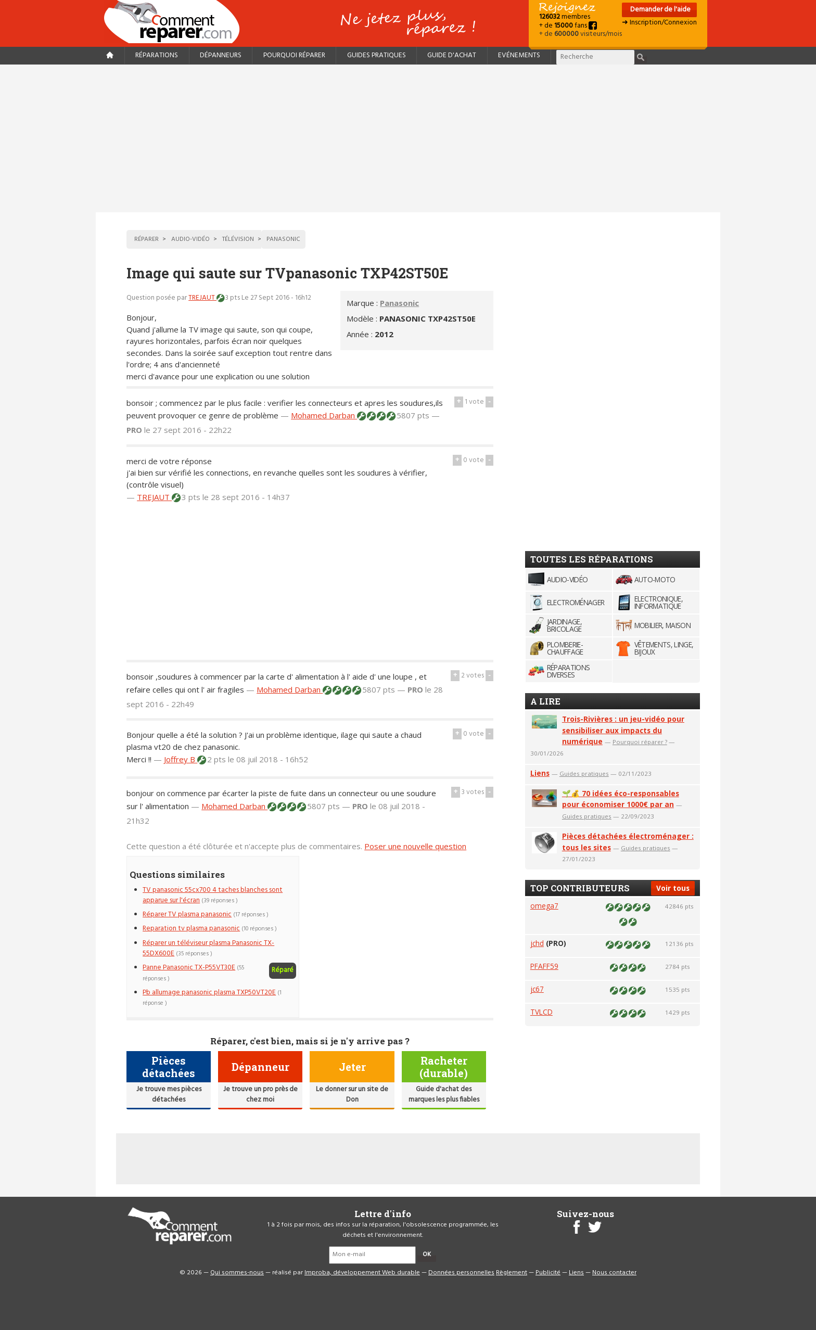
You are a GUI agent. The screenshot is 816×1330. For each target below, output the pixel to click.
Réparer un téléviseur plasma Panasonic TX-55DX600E (208, 948)
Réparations (156, 55)
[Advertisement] (408, 138)
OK (427, 1254)
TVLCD (541, 1012)
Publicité (548, 1273)
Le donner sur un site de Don (352, 1094)
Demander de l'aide (660, 9)
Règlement (511, 1273)
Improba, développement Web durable (362, 1273)
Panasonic (399, 303)
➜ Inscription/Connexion (659, 22)
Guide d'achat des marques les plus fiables (444, 1094)
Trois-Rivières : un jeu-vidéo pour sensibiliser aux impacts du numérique (623, 730)
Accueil (176, 21)
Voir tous (673, 888)
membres (564, 16)
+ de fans (568, 25)
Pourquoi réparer (294, 55)
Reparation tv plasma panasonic (191, 928)
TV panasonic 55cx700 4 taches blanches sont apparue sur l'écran (213, 895)
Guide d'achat (451, 55)
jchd (537, 943)
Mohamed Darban (324, 415)
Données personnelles (461, 1273)
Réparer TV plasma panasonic (187, 914)
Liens (540, 773)
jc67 (537, 989)
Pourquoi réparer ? (640, 742)
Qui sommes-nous (237, 1273)
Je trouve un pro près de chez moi (260, 1094)
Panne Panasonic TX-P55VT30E (189, 967)
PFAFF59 (544, 966)
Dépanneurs (220, 55)
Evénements (519, 55)
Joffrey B (180, 759)
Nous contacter (614, 1273)
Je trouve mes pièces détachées (168, 1094)
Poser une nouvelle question (415, 846)
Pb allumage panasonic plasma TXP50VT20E (209, 992)
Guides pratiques (376, 55)
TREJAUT (202, 297)
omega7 (544, 906)
